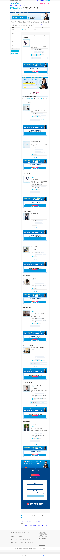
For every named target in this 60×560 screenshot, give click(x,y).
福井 (24, 536)
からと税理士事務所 (27, 102)
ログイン (38, 0)
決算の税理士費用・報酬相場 (42, 533)
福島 (28, 532)
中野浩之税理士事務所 (27, 211)
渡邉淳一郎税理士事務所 (27, 139)
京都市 (22, 539)
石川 (21, 536)
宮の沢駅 (36, 521)
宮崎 (28, 542)
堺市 (19, 539)
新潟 (18, 536)
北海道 (22, 521)
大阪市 (17, 539)
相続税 (36, 525)
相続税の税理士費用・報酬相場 (42, 535)
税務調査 (39, 525)
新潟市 (20, 536)
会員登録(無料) (42, 0)
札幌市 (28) (23, 29)
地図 (32, 42)
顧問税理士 (23, 525)
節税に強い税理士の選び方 (42, 545)
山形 (26, 532)
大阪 (15, 539)
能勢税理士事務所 (26, 275)
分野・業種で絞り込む (15, 53)
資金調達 (26, 525)
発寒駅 (30, 521)
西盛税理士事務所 (26, 421)
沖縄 (32, 542)
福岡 (15, 542)
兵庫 (23, 539)
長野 (17, 536)
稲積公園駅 (27, 521)
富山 (23, 536)
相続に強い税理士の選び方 (42, 544)
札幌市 (18, 532)
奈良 (28, 539)
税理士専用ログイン (47, 0)
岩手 (20, 532)
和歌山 (30, 539)
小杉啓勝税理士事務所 (27, 382)
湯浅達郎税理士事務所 (27, 243)
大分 (27, 542)
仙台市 (24, 532)
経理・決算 (42, 525)
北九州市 (20, 542)
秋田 (25, 532)
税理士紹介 (16, 548)
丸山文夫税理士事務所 (27, 307)
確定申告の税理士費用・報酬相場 (43, 536)
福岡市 (17, 542)
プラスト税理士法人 (27, 173)
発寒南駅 (39, 521)
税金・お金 (45, 525)
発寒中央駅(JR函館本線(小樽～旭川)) (38, 24)
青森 (19, 532)
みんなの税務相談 (25, 548)
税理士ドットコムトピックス (33, 548)
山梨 (15, 536)
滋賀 (27, 539)
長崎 (22, 542)
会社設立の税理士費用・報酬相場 (43, 534)
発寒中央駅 (33, 521)
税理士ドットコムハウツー (41, 548)
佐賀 (21, 542)
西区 (24, 521)
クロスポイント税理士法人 (28, 345)
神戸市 (25, 539)
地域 (28, 27)
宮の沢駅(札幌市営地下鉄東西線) (45, 24)
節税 (28, 525)
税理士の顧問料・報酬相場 (42, 532)
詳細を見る (35, 61)
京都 (20, 539)
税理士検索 (20, 548)
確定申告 (34, 525)
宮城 (22, 532)
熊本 (24, 542)
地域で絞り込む (15, 51)
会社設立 (31, 525)
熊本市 (26, 542)
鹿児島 (30, 542)
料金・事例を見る (43, 119)
